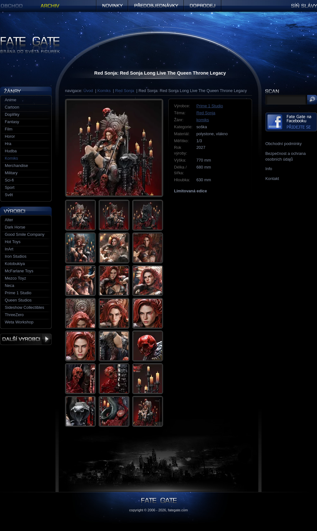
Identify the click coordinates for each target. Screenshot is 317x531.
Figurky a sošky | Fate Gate (24, 39)
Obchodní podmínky (283, 143)
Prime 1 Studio (209, 105)
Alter (9, 219)
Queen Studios (18, 300)
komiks (202, 119)
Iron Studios (15, 256)
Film (8, 129)
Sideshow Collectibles (24, 307)
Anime (10, 99)
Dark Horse (15, 227)
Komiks (104, 90)
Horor (10, 136)
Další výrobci (26, 339)
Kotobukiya (15, 263)
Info (268, 168)
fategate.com (178, 510)
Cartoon (12, 107)
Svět (9, 194)
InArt (9, 249)
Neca (9, 285)
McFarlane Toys (19, 271)
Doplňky (12, 114)
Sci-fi (9, 180)
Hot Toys (13, 241)
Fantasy (12, 121)
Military (11, 172)
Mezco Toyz (15, 278)
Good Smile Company (24, 234)
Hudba (11, 151)
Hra (8, 143)
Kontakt (272, 178)
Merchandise (16, 165)
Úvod (88, 90)
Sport (10, 187)
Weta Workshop (19, 322)
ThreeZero (14, 314)
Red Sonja (124, 90)
